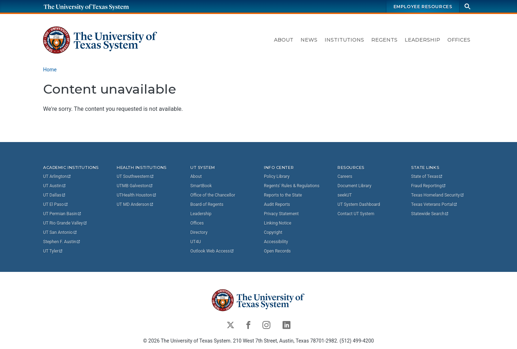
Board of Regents (206, 204)
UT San (60, 232)
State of (427, 176)
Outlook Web (212, 251)
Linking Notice (277, 223)
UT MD (135, 204)
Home (50, 69)
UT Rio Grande (65, 223)
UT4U (195, 241)
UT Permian (62, 213)
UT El (55, 204)
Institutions (344, 40)
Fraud (428, 185)
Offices (458, 40)
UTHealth (137, 195)
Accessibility (276, 241)
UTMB (135, 185)
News (309, 40)
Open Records (277, 251)
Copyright (273, 232)
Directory (199, 232)
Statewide (430, 213)
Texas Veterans (434, 204)
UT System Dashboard (358, 204)
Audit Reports (277, 204)
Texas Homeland (437, 195)
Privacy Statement (281, 213)
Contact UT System (355, 213)
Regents (384, 40)
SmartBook (201, 185)
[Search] (467, 6)
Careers (344, 176)
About (283, 40)
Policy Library (276, 176)
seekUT (344, 195)
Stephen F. (62, 241)
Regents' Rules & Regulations (292, 185)
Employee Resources (422, 6)
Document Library (354, 185)
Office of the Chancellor (212, 195)
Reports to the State (283, 195)
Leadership (422, 40)
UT (57, 176)
